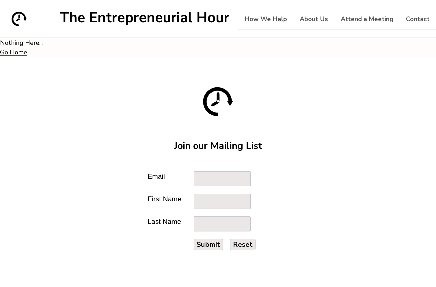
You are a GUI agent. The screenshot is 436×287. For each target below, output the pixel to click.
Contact (418, 19)
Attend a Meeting (367, 19)
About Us (314, 19)
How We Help (266, 19)
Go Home (13, 52)
